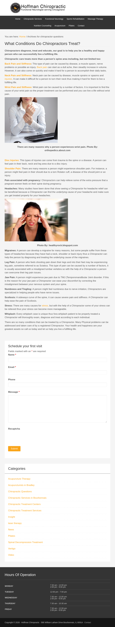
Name (12, 354)
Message (14, 392)
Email (12, 367)
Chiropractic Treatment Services (24, 510)
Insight (11, 517)
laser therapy (15, 523)
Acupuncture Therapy (19, 479)
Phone (11, 379)
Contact (87, 622)
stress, (45, 305)
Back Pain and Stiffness (18, 63)
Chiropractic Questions (20, 491)
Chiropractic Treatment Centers (24, 504)
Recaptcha (14, 428)
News (11, 529)
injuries (8, 79)
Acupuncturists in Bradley (21, 485)
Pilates (11, 536)
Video (11, 555)
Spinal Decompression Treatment (25, 542)
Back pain (42, 67)
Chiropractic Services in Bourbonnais (27, 498)
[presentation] (29, 437)
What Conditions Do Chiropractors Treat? (42, 43)
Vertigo (11, 548)
